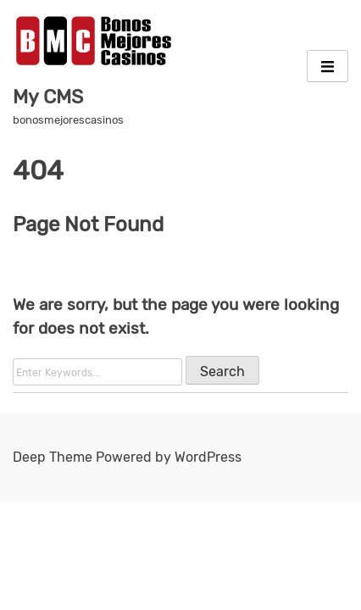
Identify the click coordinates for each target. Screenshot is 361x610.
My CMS (48, 96)
